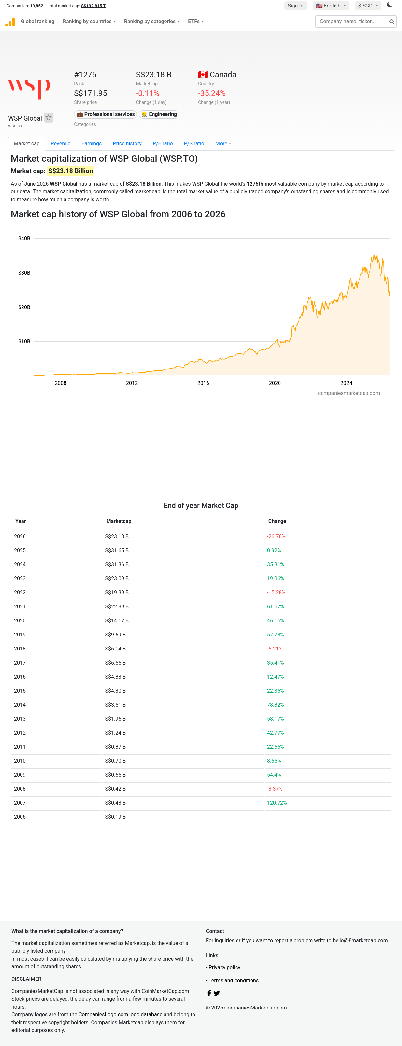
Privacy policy (224, 967)
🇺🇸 (329, 6)
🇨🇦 (217, 74)
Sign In (295, 6)
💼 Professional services (106, 114)
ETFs (194, 21)
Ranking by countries (87, 21)
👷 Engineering (159, 114)
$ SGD (366, 6)
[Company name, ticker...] (356, 21)
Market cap (27, 144)
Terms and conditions (233, 981)
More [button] (221, 144)
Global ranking (37, 21)
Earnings (91, 144)
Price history (127, 144)
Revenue (61, 144)
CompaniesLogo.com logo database (120, 1014)
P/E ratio (163, 144)
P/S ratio (194, 144)
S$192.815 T (93, 5)
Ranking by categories (150, 21)
